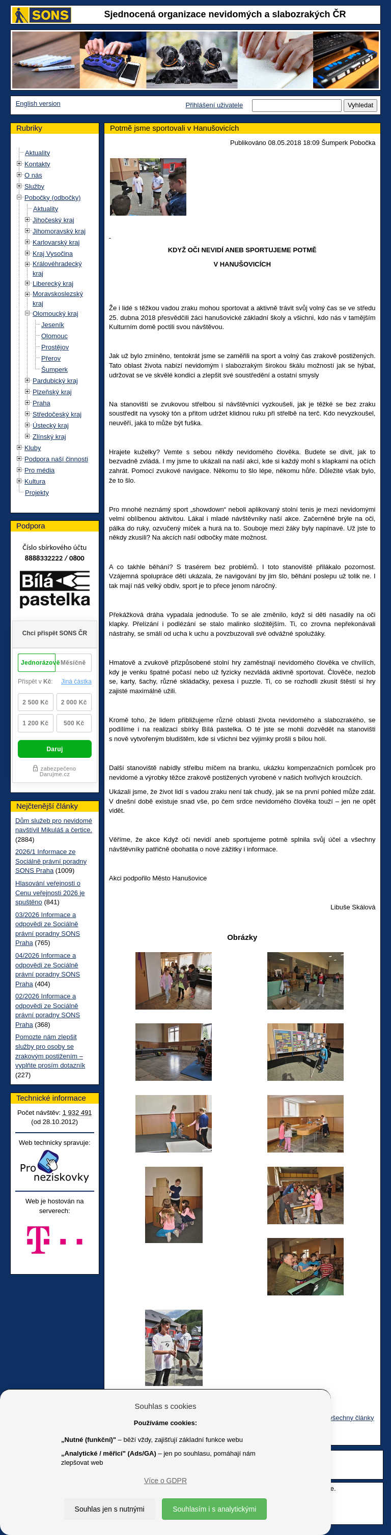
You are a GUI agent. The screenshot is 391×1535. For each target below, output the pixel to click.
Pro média (39, 470)
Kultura (34, 481)
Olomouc (54, 336)
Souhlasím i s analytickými (214, 1509)
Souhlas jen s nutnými (110, 1509)
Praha (41, 403)
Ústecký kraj (51, 425)
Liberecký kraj (53, 283)
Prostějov (55, 347)
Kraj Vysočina (53, 253)
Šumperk (54, 369)
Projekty (37, 492)
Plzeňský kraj (52, 392)
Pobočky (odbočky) (52, 197)
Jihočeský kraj (53, 220)
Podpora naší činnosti (56, 459)
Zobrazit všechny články (338, 1418)
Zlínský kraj (49, 436)
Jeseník (52, 325)
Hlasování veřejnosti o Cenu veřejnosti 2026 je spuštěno (50, 892)
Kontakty (37, 164)
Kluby (32, 448)
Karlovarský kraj (56, 242)
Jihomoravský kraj (59, 231)
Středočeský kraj (57, 414)
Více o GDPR (165, 1481)
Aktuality (37, 153)
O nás (33, 175)
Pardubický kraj (55, 381)
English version (38, 103)
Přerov (51, 358)
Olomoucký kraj (55, 313)
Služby (34, 186)
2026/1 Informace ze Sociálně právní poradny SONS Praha (51, 861)
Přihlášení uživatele (214, 105)
